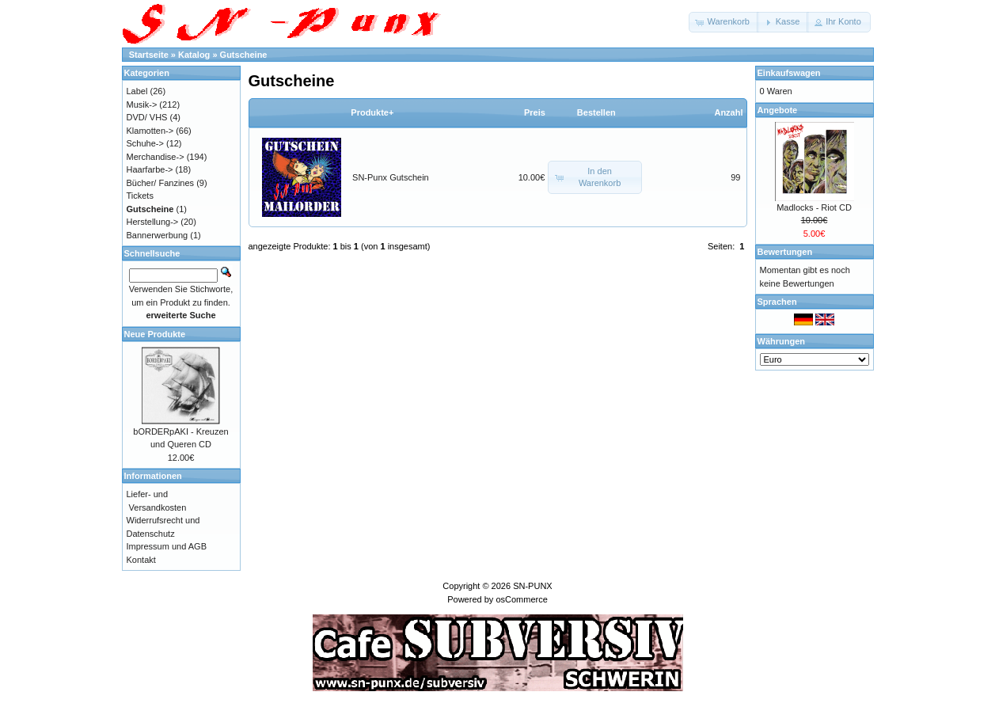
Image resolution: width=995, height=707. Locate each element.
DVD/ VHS (147, 117)
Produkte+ (372, 112)
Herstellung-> (153, 221)
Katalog (194, 54)
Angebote (778, 110)
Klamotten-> (150, 130)
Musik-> (142, 104)
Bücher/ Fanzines (161, 183)
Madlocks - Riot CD (814, 207)
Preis (534, 112)
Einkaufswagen (789, 73)
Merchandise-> (155, 157)
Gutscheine (244, 54)
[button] (724, 22)
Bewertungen (785, 252)
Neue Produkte (155, 334)
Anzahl (728, 112)
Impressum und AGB (167, 546)
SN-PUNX (533, 586)
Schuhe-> (145, 143)
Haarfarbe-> (150, 169)
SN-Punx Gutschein (390, 177)
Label (137, 91)
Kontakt (141, 559)
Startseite (149, 54)
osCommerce (521, 599)
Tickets (140, 195)
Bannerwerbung (157, 235)
